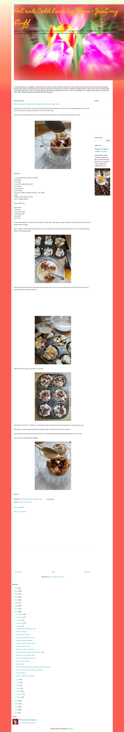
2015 (16, 707)
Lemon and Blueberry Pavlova (25, 637)
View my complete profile (27, 723)
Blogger (70, 729)
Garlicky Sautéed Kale (23, 646)
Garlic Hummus (21, 673)
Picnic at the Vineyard (23, 661)
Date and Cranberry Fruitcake (25, 649)
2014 (16, 710)
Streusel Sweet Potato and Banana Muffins (29, 670)
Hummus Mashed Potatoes (24, 640)
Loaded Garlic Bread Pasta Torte (26, 628)
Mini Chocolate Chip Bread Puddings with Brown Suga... (33, 667)
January (19, 697)
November (19, 617)
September (19, 623)
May (18, 685)
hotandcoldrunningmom (29, 720)
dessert (29, 502)
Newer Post (18, 572)
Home (53, 572)
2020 (16, 606)
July (17, 679)
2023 (16, 597)
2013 (16, 712)
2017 (16, 701)
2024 (16, 594)
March (18, 691)
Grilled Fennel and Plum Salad (25, 643)
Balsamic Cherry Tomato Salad (25, 655)
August (18, 626)
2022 (16, 600)
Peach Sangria (20, 664)
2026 (16, 588)
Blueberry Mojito (21, 631)
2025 (16, 591)
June (18, 682)
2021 (16, 603)
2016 (16, 704)
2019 (16, 609)
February (19, 694)
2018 (16, 612)
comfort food (23, 502)
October (19, 620)
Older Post (87, 572)
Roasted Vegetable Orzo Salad (25, 676)
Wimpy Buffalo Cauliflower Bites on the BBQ (30, 652)
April (18, 688)
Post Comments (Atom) (57, 577)
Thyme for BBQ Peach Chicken (26, 658)
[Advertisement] (53, 304)
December (19, 614)
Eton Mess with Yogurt (23, 634)
